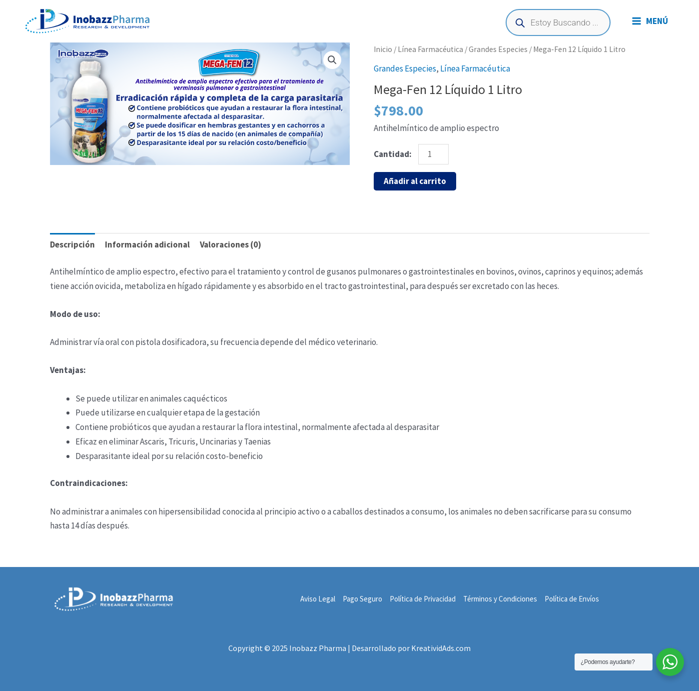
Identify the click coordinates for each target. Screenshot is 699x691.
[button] (332, 60)
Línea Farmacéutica (430, 49)
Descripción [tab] (72, 244)
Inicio (383, 49)
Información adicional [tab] (147, 244)
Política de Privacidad (423, 599)
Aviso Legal (317, 599)
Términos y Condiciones (500, 599)
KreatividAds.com (441, 648)
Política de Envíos (572, 599)
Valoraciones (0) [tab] (230, 244)
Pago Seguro (362, 599)
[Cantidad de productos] (433, 154)
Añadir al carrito (415, 181)
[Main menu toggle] (650, 21)
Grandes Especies (498, 49)
